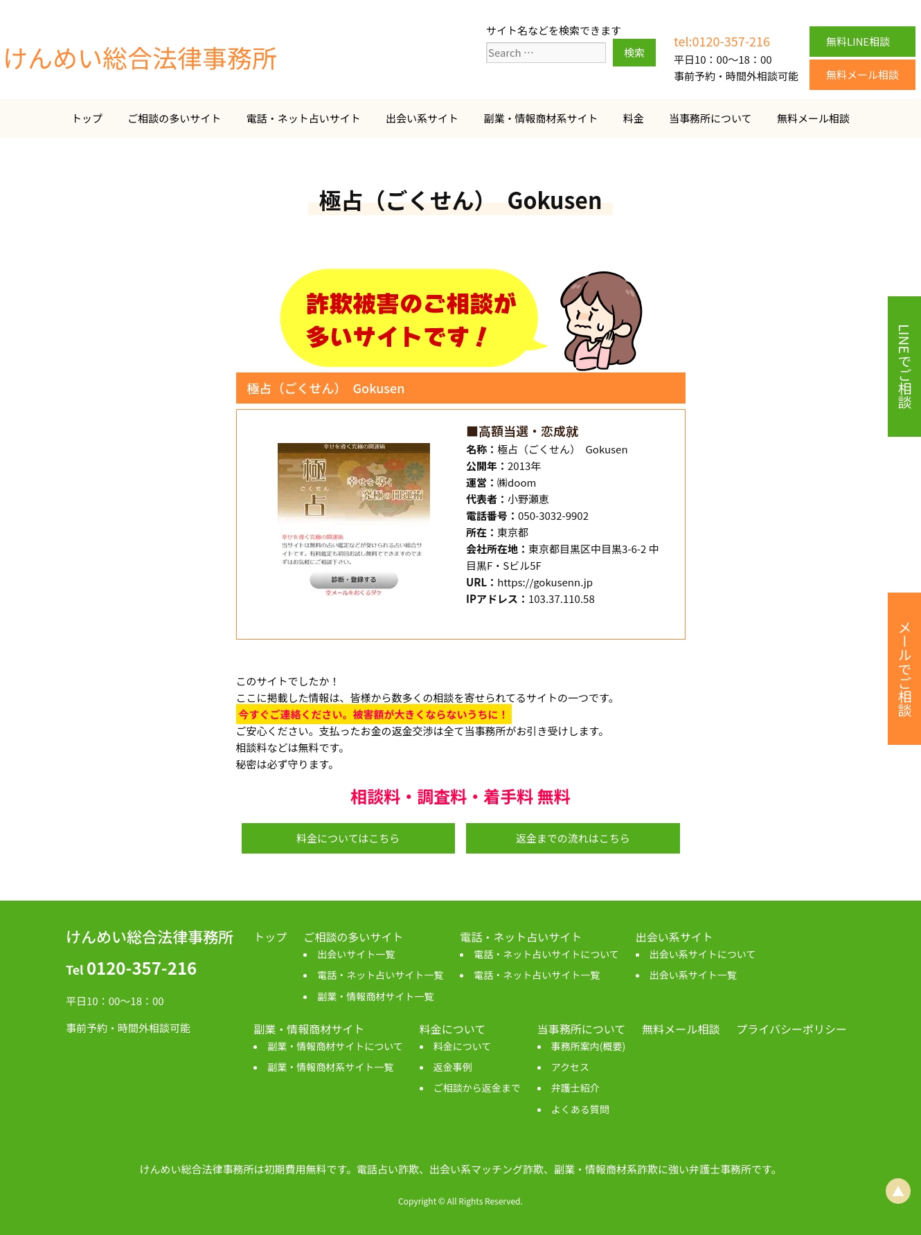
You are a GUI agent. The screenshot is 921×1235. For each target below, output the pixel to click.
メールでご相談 (905, 668)
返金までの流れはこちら (573, 838)
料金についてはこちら (348, 838)
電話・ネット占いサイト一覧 (380, 975)
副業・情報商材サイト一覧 (375, 996)
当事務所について (710, 118)
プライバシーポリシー (791, 1028)
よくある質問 (580, 1109)
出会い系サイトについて (703, 954)
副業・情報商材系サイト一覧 (330, 1067)
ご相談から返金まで (477, 1087)
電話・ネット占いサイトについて (546, 954)
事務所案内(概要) (588, 1046)
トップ (86, 118)
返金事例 (452, 1067)
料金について (462, 1046)
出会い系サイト (422, 118)
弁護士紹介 (575, 1087)
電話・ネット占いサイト (304, 118)
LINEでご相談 (905, 366)
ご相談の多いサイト (174, 118)
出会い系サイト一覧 (693, 975)
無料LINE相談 (858, 41)
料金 (633, 118)
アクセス (570, 1067)
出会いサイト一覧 (356, 954)
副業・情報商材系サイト (540, 118)
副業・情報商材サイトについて (335, 1046)
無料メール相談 (862, 74)
